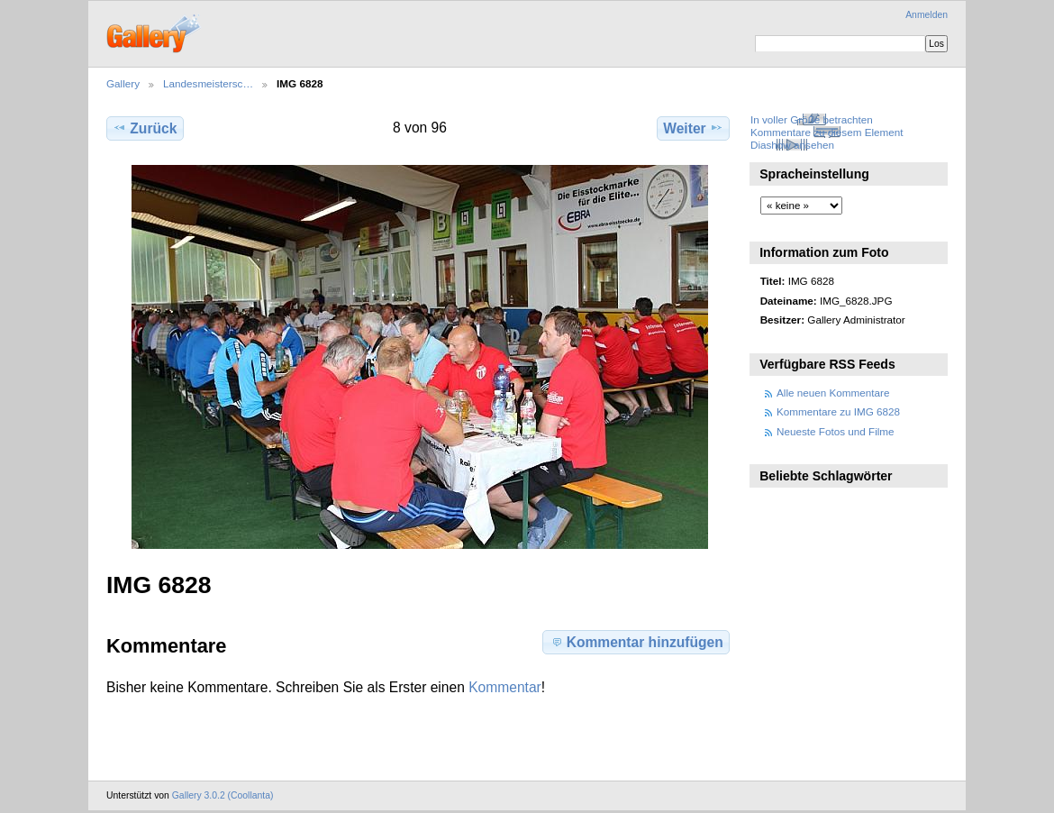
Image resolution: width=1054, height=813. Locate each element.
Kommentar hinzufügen (636, 642)
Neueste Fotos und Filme (836, 431)
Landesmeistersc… (208, 83)
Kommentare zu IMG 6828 (838, 411)
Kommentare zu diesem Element (827, 132)
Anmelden (926, 15)
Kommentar (504, 687)
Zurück (145, 128)
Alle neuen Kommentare (833, 392)
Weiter (693, 128)
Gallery (123, 83)
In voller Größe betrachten (811, 119)
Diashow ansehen (792, 145)
